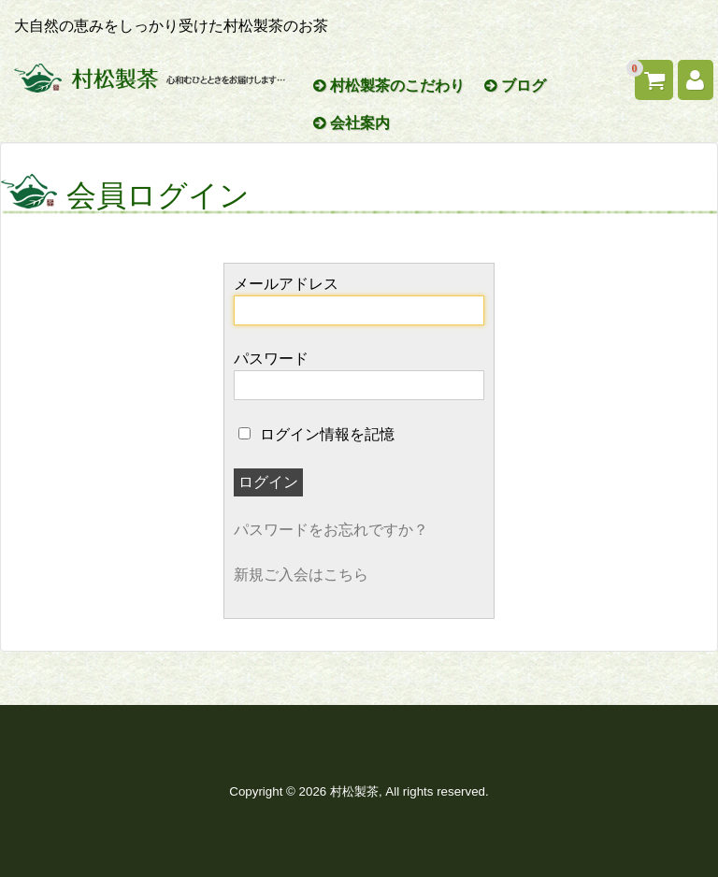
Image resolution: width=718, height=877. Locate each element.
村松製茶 (354, 791)
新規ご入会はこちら (301, 574)
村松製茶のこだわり (389, 85)
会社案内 (351, 123)
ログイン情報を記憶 (316, 434)
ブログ (515, 85)
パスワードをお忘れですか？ (331, 530)
